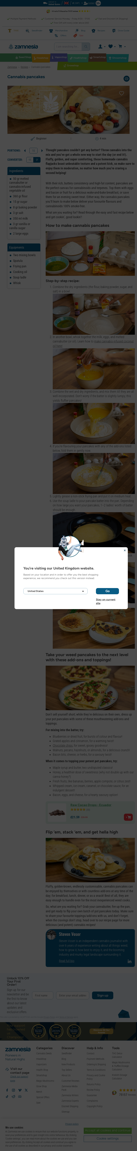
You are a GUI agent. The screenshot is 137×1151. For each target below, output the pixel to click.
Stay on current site (105, 599)
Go (107, 591)
